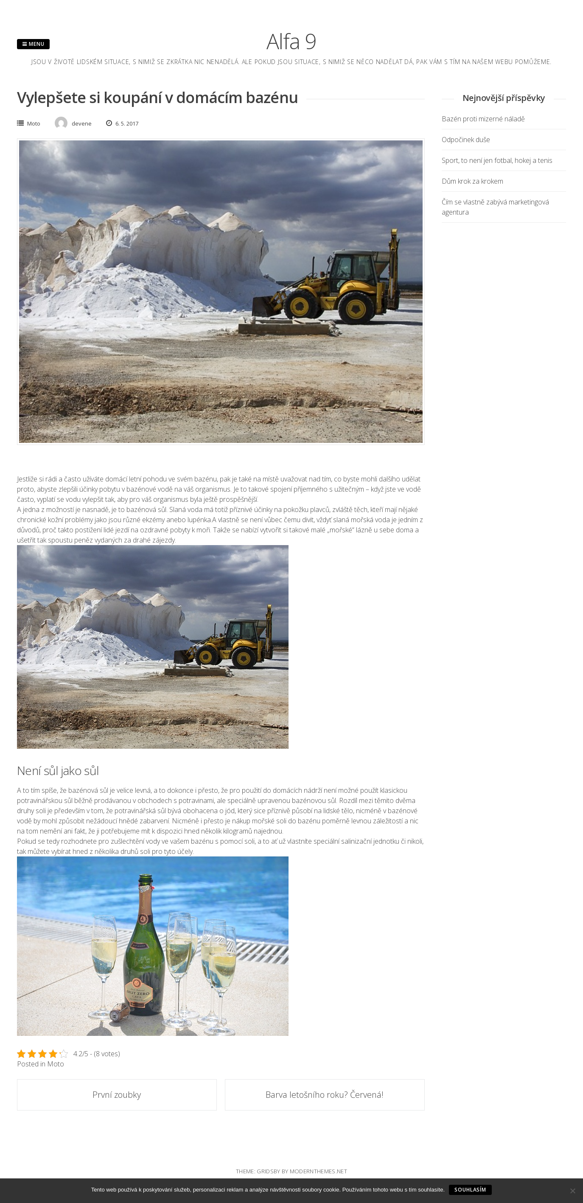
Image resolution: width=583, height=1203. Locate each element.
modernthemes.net (318, 1171)
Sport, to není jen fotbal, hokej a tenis (497, 160)
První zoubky (116, 1094)
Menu (33, 44)
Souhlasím (470, 1189)
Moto (33, 123)
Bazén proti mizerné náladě (483, 118)
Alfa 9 (291, 41)
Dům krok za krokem (472, 181)
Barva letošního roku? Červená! (325, 1094)
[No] (572, 1190)
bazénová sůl (146, 509)
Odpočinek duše (466, 139)
